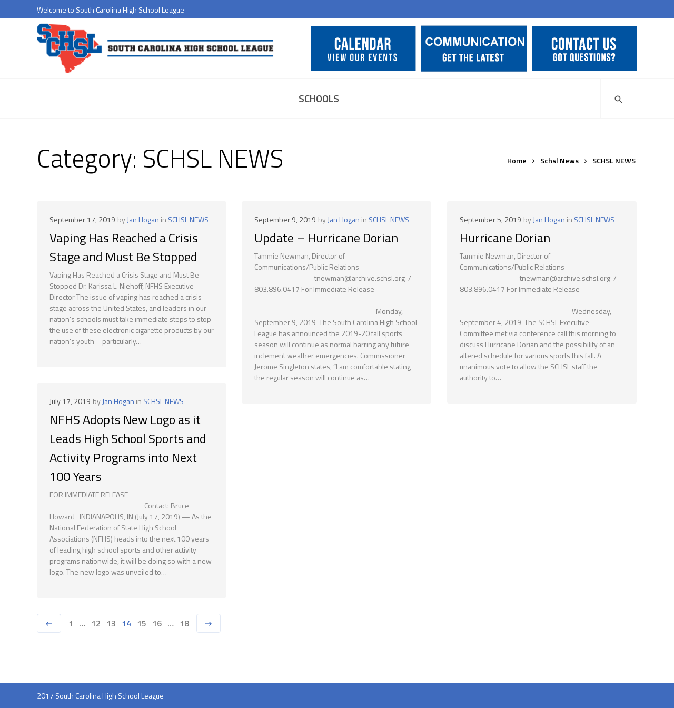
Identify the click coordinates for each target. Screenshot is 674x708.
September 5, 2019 (490, 219)
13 (111, 623)
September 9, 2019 (285, 219)
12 (96, 623)
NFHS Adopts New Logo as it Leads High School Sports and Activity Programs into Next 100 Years (127, 448)
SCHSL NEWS (188, 219)
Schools (319, 98)
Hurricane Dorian (505, 237)
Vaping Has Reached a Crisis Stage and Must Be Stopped (123, 247)
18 (184, 623)
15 (141, 623)
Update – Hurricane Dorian (326, 237)
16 (157, 623)
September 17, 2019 (82, 219)
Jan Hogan (143, 219)
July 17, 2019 (70, 401)
